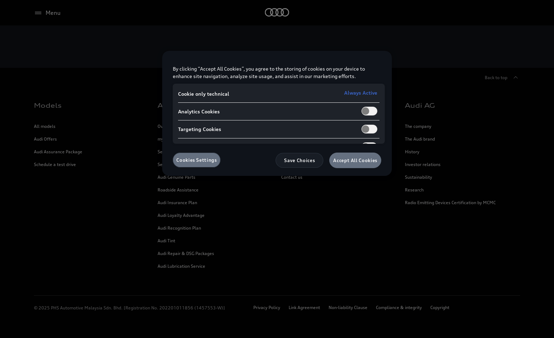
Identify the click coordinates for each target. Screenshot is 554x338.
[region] (277, 113)
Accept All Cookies (355, 160)
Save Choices (299, 160)
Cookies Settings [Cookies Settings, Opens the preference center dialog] (196, 160)
